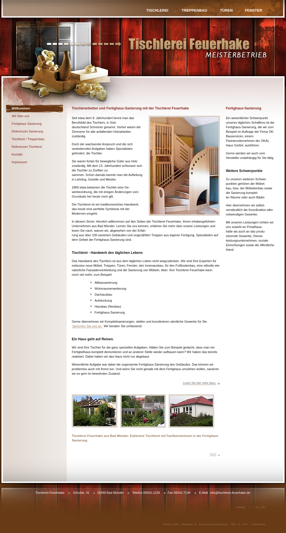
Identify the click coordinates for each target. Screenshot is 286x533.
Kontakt (17, 154)
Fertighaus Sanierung (27, 123)
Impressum (19, 162)
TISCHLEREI (157, 10)
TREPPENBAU (194, 10)
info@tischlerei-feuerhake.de (230, 492)
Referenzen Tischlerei (27, 146)
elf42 (245, 524)
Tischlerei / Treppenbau (28, 139)
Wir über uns (20, 116)
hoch (213, 454)
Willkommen (21, 108)
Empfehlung (258, 524)
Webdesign (187, 524)
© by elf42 (259, 507)
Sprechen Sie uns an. (87, 326)
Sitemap (241, 507)
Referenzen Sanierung (27, 131)
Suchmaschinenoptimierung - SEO (217, 524)
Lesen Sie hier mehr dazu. (199, 383)
